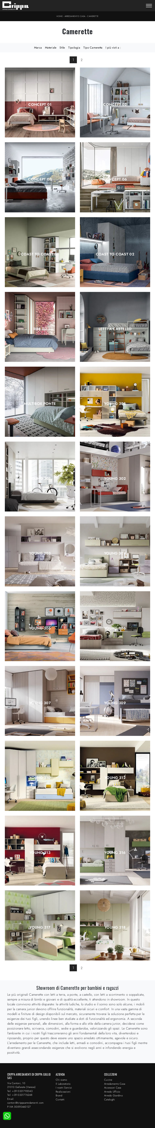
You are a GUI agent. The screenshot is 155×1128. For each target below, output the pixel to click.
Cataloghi (109, 1099)
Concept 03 (40, 179)
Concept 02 (115, 104)
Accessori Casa (112, 1088)
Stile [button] (62, 48)
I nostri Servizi (64, 1088)
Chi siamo (61, 1080)
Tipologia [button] (74, 48)
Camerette (92, 16)
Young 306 (115, 628)
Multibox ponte (40, 403)
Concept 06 (115, 179)
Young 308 (115, 403)
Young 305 (40, 628)
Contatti (60, 1099)
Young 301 (39, 478)
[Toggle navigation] (149, 6)
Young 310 (39, 778)
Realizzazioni (63, 1092)
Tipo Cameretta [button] (93, 48)
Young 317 (39, 927)
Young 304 (115, 553)
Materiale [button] (50, 48)
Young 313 (39, 852)
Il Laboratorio (63, 1084)
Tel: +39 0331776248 (19, 1095)
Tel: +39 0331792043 (19, 1091)
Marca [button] (38, 48)
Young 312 (115, 778)
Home (60, 16)
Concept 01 (40, 104)
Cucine (108, 1080)
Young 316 (115, 852)
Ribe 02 (40, 329)
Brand (59, 1095)
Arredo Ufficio (112, 1092)
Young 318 (115, 927)
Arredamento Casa (75, 16)
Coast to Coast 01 (40, 254)
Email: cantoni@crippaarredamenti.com (25, 1101)
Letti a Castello (115, 329)
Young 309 (115, 703)
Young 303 (40, 553)
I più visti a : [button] (113, 48)
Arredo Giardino (113, 1095)
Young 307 (40, 703)
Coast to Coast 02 (115, 254)
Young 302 (115, 478)
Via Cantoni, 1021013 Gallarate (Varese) (21, 1085)
